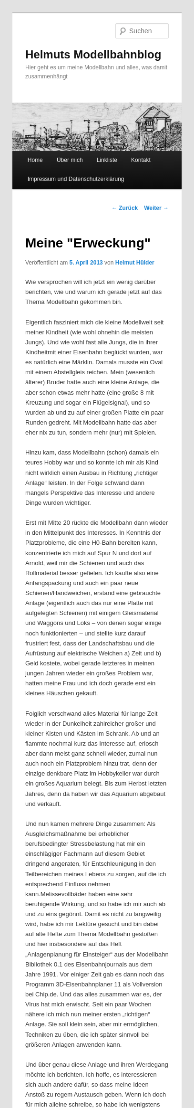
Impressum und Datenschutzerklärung (76, 179)
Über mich (70, 160)
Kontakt (141, 160)
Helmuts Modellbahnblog (93, 54)
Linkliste (107, 160)
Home (35, 160)
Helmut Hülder (134, 262)
